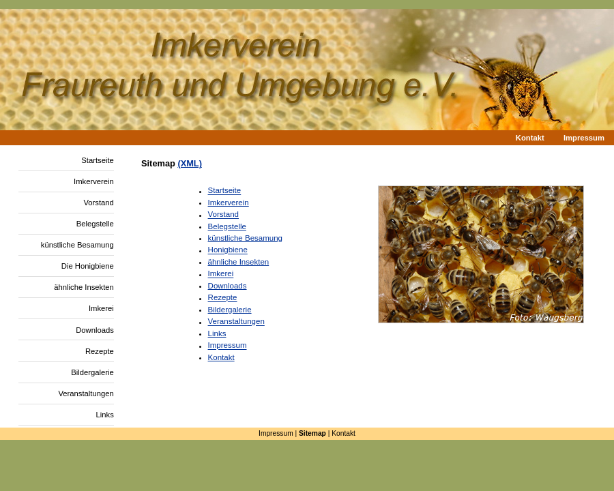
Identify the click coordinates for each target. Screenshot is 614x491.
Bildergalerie (92, 372)
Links (105, 415)
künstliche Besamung (77, 245)
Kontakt (530, 138)
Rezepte (99, 351)
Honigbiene (228, 250)
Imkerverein (94, 181)
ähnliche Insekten (84, 287)
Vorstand (98, 202)
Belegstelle (95, 224)
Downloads (95, 330)
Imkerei (101, 308)
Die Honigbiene (87, 266)
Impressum (584, 138)
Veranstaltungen (85, 393)
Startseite (97, 160)
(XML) (189, 163)
